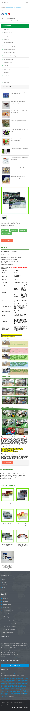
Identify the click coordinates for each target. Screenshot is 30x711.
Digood (26, 704)
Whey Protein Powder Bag (10, 55)
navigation (4, 2)
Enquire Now (15, 665)
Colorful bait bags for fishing (7, 545)
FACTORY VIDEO (6, 233)
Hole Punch (6, 75)
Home (3, 18)
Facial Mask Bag (7, 65)
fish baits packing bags (7, 524)
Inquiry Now (7, 240)
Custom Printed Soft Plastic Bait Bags (22, 524)
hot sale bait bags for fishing (20, 473)
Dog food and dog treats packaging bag (13, 693)
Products (4, 582)
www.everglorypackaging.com (12, 656)
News (3, 587)
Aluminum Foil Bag (8, 32)
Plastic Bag (6, 29)
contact (26, 707)
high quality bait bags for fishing (9, 475)
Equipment (14, 230)
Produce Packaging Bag (9, 46)
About (13, 707)
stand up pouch (6, 604)
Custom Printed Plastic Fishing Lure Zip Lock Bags (22, 545)
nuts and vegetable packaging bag (15, 682)
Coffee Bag (6, 72)
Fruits (5, 682)
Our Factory (5, 230)
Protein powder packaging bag (11, 686)
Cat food (26, 693)
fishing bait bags (5, 477)
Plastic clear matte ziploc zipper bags (19, 167)
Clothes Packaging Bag (9, 52)
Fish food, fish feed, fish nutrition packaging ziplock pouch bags (7, 567)
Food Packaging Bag (8, 42)
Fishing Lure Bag (11, 18)
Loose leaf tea (4, 691)
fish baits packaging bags (7, 503)
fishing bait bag (15, 477)
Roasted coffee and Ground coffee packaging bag (13, 690)
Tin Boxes (6, 79)
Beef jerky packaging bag (10, 685)
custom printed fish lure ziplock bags (22, 503)
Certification (23, 230)
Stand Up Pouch (7, 36)
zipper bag (5, 601)
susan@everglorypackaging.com (13, 7)
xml (18, 704)
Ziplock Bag (6, 39)
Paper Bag (6, 82)
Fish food (8, 694)
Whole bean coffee (20, 688)
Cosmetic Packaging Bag (9, 49)
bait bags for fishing (6, 473)
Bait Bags (22, 475)
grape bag (5, 598)
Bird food (3, 694)
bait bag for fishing (5, 478)
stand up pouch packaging (13, 673)
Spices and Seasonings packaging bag (13, 678)
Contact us (5, 589)
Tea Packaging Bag (8, 59)
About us (4, 584)
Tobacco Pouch (7, 69)
